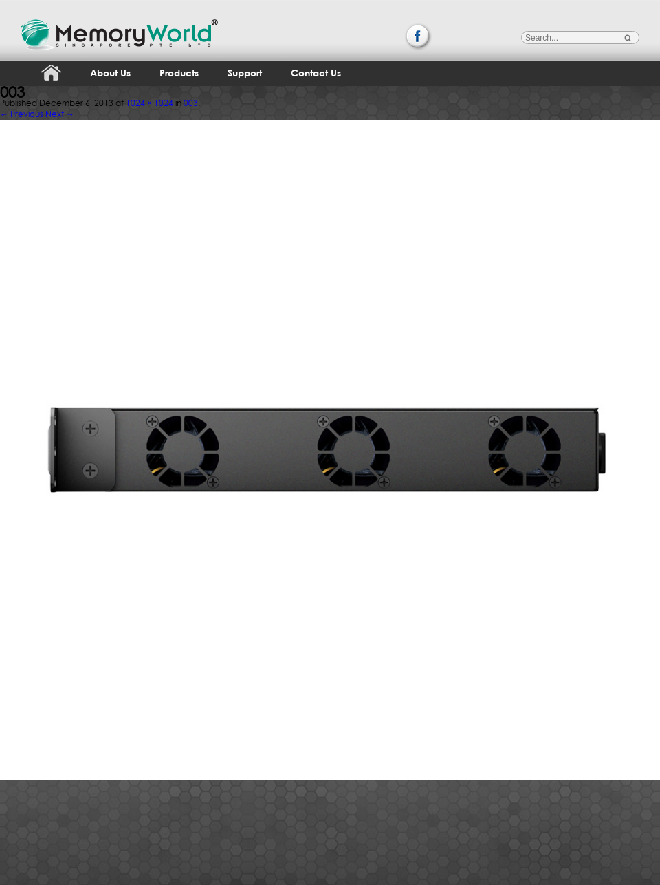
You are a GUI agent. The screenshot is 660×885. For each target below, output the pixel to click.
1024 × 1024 (149, 103)
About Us (110, 72)
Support (245, 72)
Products (179, 72)
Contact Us (316, 72)
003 (191, 103)
